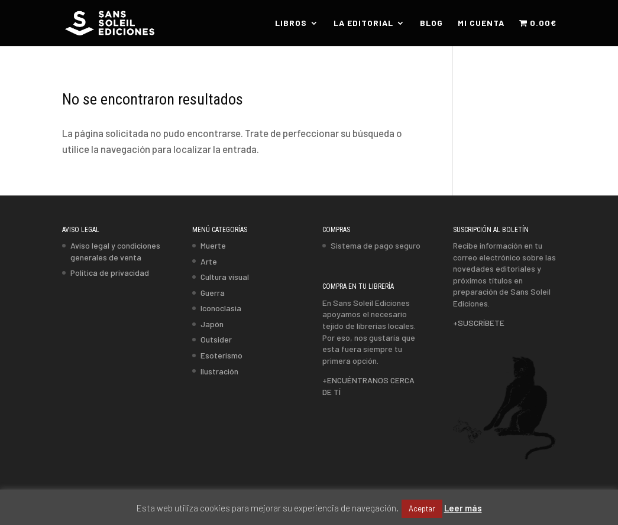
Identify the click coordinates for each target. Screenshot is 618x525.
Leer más (463, 508)
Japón (212, 324)
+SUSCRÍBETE (478, 323)
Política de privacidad (109, 273)
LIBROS (291, 23)
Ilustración (219, 371)
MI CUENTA (481, 23)
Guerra (212, 293)
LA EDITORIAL (363, 23)
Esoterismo (221, 355)
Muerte (213, 245)
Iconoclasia (220, 308)
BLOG (431, 23)
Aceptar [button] (422, 508)
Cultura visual (224, 277)
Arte (208, 261)
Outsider (216, 339)
